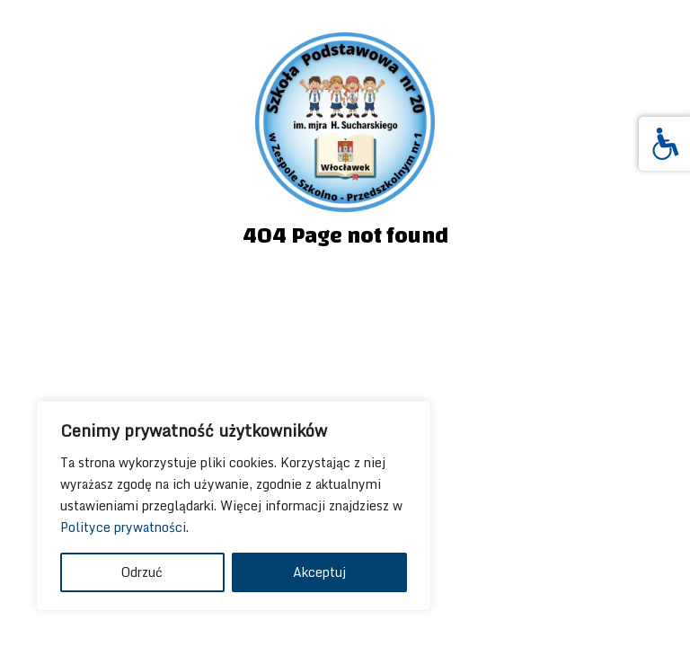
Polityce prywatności (123, 527)
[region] (233, 506)
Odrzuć (142, 572)
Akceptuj (319, 572)
